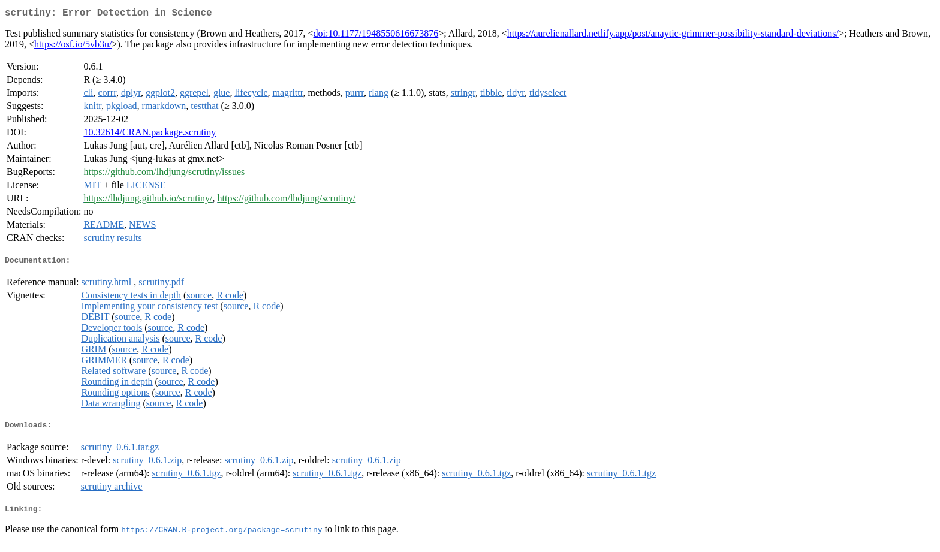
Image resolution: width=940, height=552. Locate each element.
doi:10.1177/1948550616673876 (375, 36)
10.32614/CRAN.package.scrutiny (149, 134)
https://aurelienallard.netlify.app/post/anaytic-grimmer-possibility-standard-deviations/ (673, 36)
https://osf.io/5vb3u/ (73, 46)
